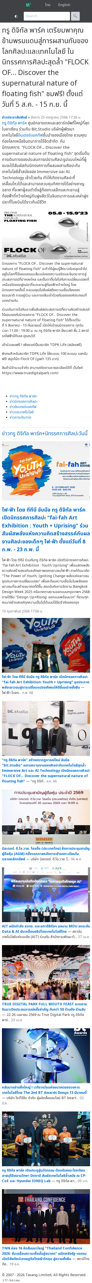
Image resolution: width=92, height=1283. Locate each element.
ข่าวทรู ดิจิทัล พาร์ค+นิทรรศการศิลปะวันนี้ (45, 434)
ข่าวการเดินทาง (20, 417)
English (64, 5)
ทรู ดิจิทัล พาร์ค (14, 123)
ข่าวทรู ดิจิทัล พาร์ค (23, 396)
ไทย (47, 5)
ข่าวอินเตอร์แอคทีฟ (23, 407)
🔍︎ (75, 16)
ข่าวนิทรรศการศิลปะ (23, 401)
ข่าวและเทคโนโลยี (22, 412)
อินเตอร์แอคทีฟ (30, 135)
